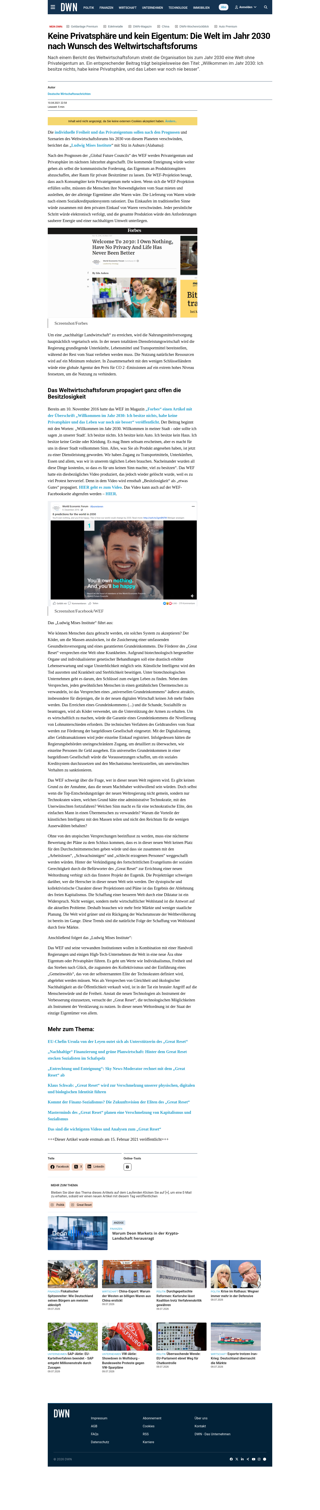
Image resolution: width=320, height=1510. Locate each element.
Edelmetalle (115, 26)
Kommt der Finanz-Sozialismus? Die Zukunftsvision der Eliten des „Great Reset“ (119, 1102)
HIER (111, 494)
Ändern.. (170, 121)
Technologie (178, 7)
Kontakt (200, 1426)
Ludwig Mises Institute (91, 145)
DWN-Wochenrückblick (194, 26)
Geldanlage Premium (84, 26)
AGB (94, 1426)
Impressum (99, 1418)
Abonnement (152, 1418)
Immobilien (201, 7)
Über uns (201, 1418)
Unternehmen (152, 7)
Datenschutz (100, 1442)
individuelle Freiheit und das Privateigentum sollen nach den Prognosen (117, 132)
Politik (88, 7)
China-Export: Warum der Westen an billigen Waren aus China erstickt (126, 1295)
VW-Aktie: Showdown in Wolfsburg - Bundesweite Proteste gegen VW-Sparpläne (123, 1360)
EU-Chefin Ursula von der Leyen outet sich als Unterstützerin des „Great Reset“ (118, 1041)
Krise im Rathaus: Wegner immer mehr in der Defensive (235, 1293)
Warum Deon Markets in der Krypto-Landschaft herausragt (145, 1236)
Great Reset (84, 1204)
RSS (146, 1434)
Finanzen (106, 7)
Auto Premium (228, 26)
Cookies (148, 1426)
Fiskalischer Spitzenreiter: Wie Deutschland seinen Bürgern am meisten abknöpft (70, 1298)
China (165, 26)
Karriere (148, 1442)
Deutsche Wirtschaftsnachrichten (69, 94)
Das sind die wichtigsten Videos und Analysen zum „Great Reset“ (104, 1129)
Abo (223, 7)
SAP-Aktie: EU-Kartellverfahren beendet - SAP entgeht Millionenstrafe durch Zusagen (70, 1360)
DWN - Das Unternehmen (213, 1434)
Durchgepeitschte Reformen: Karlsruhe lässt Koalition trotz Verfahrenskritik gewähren (179, 1298)
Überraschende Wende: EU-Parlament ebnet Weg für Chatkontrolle (179, 1358)
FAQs (94, 1434)
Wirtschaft (128, 7)
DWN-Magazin (142, 26)
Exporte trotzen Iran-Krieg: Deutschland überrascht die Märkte (234, 1358)
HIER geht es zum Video (100, 487)
